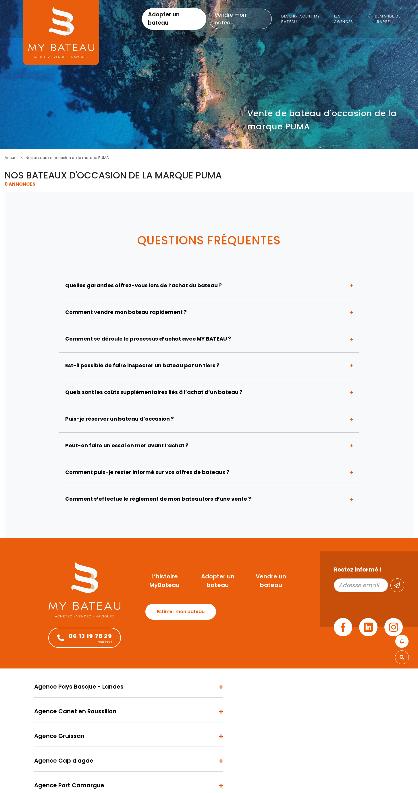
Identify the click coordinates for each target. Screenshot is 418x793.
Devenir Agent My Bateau (300, 19)
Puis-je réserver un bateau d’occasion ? (119, 418)
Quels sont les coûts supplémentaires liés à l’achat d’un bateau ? (153, 392)
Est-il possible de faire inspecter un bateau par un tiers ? (142, 365)
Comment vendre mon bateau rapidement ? (126, 312)
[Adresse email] (361, 585)
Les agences (343, 19)
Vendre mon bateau (230, 18)
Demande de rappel (384, 19)
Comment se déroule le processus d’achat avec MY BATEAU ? (148, 338)
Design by (348, 779)
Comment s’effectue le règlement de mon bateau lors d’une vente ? (158, 498)
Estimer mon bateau (181, 611)
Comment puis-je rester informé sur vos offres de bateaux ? (147, 472)
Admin (74, 779)
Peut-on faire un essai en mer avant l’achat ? (126, 445)
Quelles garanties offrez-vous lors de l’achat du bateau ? (143, 285)
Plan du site (94, 779)
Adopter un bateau (164, 19)
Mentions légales (49, 779)
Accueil (11, 157)
